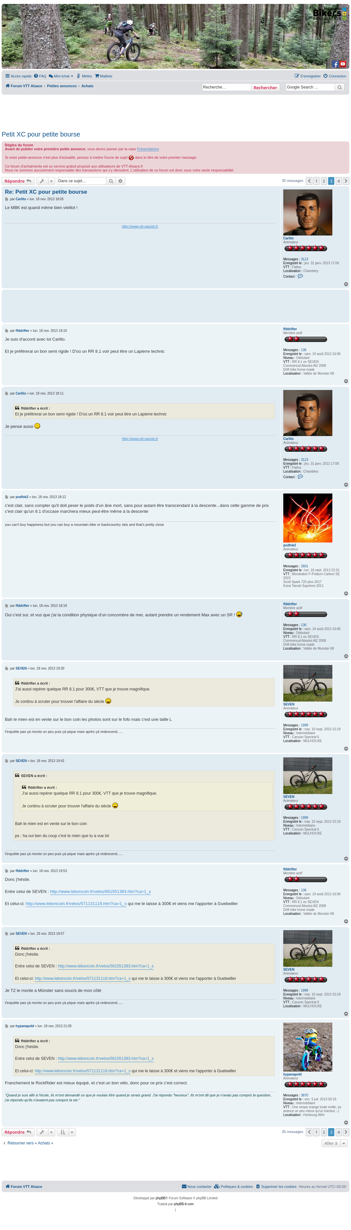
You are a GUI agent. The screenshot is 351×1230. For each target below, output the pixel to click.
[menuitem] (39, 76)
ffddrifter (290, 329)
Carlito (288, 238)
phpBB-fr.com (184, 1204)
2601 (304, 566)
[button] (309, 181)
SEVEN (288, 704)
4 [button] (339, 181)
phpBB (161, 1198)
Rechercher (265, 87)
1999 (304, 725)
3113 (304, 259)
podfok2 (289, 545)
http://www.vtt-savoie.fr (140, 226)
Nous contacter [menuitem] (197, 1186)
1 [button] (316, 181)
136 (304, 350)
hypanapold (292, 1074)
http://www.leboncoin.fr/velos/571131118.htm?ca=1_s (76, 903)
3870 (304, 1095)
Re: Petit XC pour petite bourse (46, 192)
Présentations (148, 149)
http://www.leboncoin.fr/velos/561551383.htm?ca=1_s (100, 891)
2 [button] (324, 181)
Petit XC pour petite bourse (41, 134)
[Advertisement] (169, 110)
